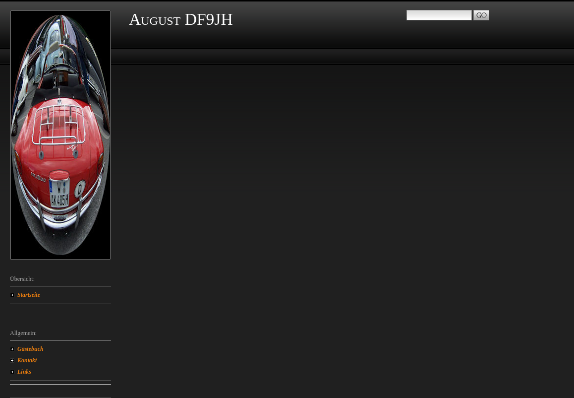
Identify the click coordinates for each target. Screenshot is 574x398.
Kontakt (27, 360)
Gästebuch (30, 348)
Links (24, 371)
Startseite (28, 294)
